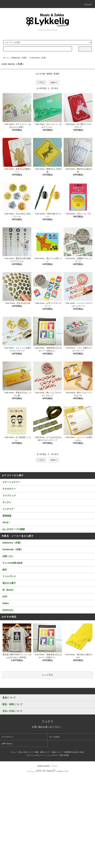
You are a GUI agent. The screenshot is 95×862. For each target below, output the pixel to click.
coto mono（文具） (39, 58)
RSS (61, 755)
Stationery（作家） (20, 58)
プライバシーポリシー (34, 755)
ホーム (6, 58)
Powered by (47, 771)
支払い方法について (25, 752)
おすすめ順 (40, 74)
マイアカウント (8, 737)
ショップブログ (51, 755)
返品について (57, 752)
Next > (54, 82)
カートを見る (54, 737)
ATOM (66, 755)
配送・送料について (42, 752)
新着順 (56, 74)
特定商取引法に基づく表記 (73, 752)
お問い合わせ (7, 743)
